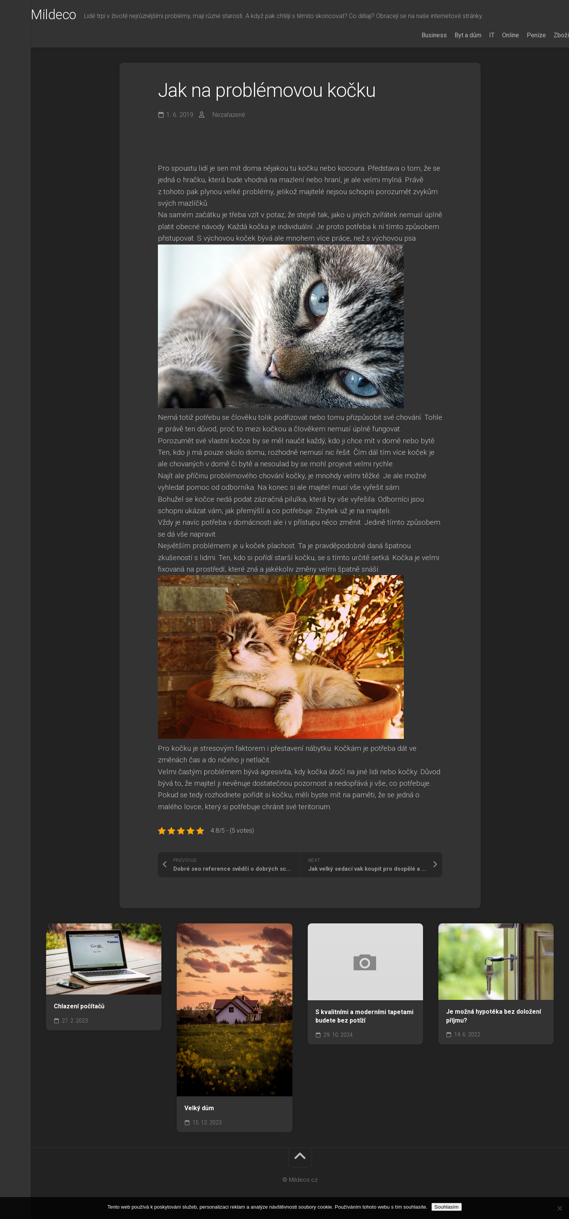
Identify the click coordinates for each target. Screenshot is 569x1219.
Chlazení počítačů (79, 1006)
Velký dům (199, 1108)
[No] (559, 1208)
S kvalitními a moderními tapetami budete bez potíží (364, 1016)
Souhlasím (447, 1207)
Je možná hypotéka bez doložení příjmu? (493, 1016)
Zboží (546, 35)
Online (495, 35)
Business (418, 35)
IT (476, 35)
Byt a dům (452, 35)
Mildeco (69, 16)
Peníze (521, 35)
